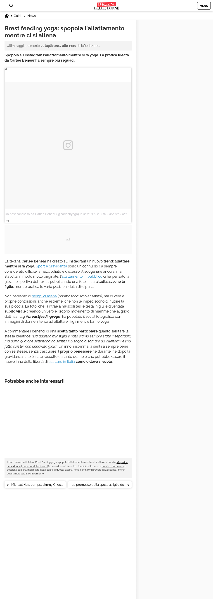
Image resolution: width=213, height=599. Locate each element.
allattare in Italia (62, 361)
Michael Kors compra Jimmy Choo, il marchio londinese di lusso (36, 485)
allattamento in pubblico (82, 276)
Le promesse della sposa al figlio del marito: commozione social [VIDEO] (98, 485)
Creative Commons (112, 466)
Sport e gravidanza (51, 266)
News (31, 16)
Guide (18, 16)
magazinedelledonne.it (35, 466)
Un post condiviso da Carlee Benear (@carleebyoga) (42, 214)
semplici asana (44, 296)
